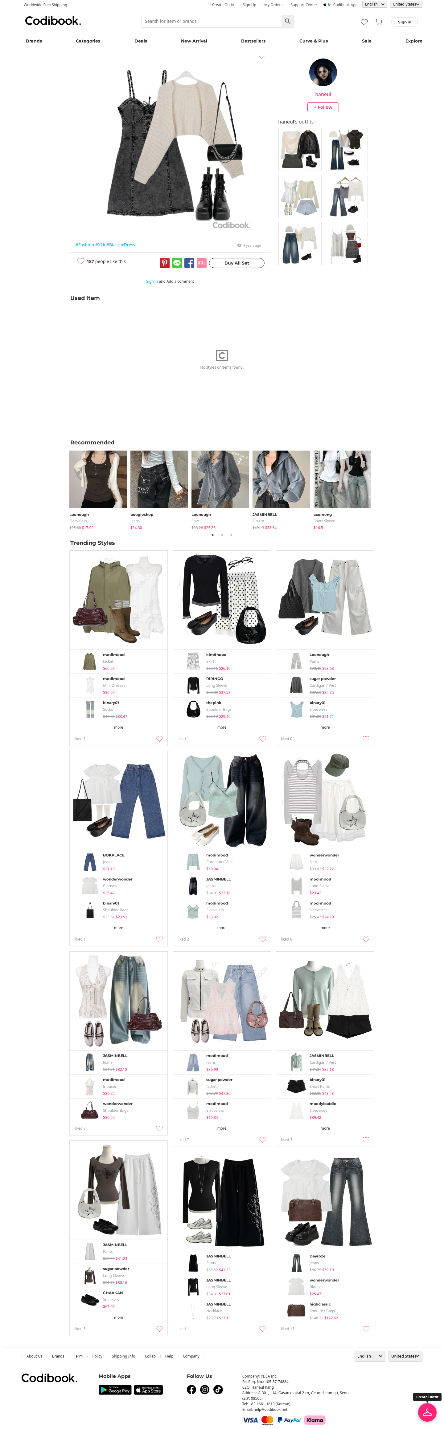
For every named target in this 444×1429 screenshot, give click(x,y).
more (118, 727)
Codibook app (345, 4)
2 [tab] (222, 535)
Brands (34, 41)
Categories (88, 41)
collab (150, 1356)
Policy (97, 1356)
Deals (140, 41)
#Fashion (85, 245)
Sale (367, 41)
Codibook (53, 20)
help (169, 1356)
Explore (413, 41)
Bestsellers (253, 41)
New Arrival (194, 41)
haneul (323, 94)
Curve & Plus (313, 41)
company (191, 1356)
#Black (113, 245)
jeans (135, 521)
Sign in (152, 281)
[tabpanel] (99, 488)
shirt (195, 521)
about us (35, 1356)
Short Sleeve (324, 521)
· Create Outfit (222, 4)
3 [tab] (231, 535)
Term (78, 1356)
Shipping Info (123, 1356)
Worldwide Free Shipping (45, 4)
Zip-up (258, 521)
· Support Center (303, 4)
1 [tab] (213, 535)
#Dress (128, 245)
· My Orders (272, 4)
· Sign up (248, 4)
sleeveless (78, 521)
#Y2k (100, 245)
